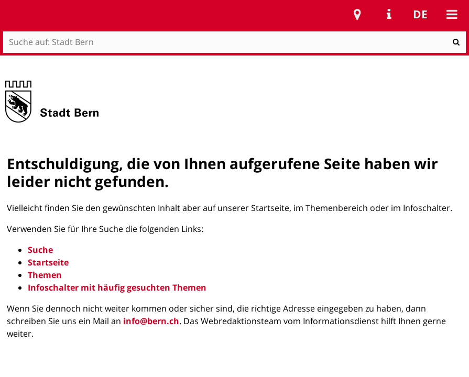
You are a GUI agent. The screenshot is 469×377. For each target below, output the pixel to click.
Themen (45, 275)
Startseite (48, 262)
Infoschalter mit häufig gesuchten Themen (117, 287)
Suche (40, 250)
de (420, 14)
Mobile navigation (452, 14)
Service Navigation (389, 14)
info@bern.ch (151, 321)
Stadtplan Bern (357, 14)
